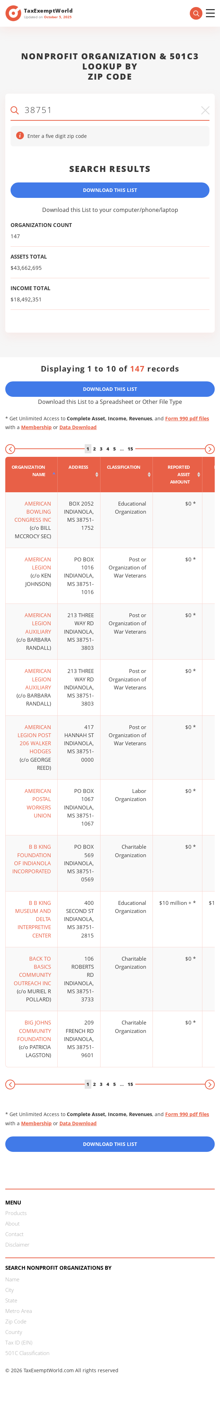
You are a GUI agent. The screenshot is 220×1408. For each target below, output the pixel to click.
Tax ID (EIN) (18, 1342)
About (12, 1223)
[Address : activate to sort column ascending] (79, 474)
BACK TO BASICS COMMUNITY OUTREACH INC (32, 971)
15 (130, 449)
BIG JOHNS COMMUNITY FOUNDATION (34, 1030)
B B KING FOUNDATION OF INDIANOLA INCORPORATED (31, 859)
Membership (36, 427)
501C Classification (27, 1352)
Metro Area (18, 1310)
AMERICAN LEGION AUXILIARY (38, 623)
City (9, 1289)
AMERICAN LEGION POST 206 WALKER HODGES (34, 739)
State (11, 1300)
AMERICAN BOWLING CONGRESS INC (32, 511)
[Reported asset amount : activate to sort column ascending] (177, 474)
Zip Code (15, 1321)
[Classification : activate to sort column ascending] (127, 474)
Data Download (78, 427)
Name (12, 1279)
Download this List (110, 1144)
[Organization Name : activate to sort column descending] (31, 474)
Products (16, 1212)
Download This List (110, 190)
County (13, 1331)
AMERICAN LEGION (38, 563)
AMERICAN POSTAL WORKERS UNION (38, 803)
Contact (14, 1233)
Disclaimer (17, 1244)
